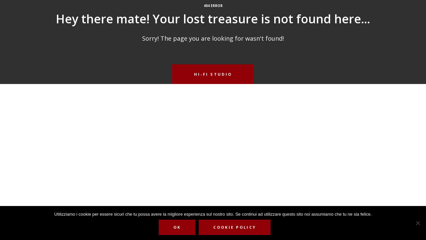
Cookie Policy (234, 227)
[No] (417, 223)
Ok (177, 227)
